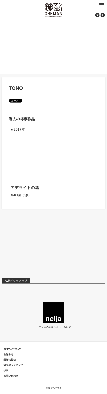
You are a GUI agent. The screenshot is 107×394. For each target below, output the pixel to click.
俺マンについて (12, 349)
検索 (6, 370)
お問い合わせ (11, 375)
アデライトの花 (25, 187)
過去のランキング (13, 365)
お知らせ (8, 354)
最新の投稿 (10, 359)
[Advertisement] (53, 45)
